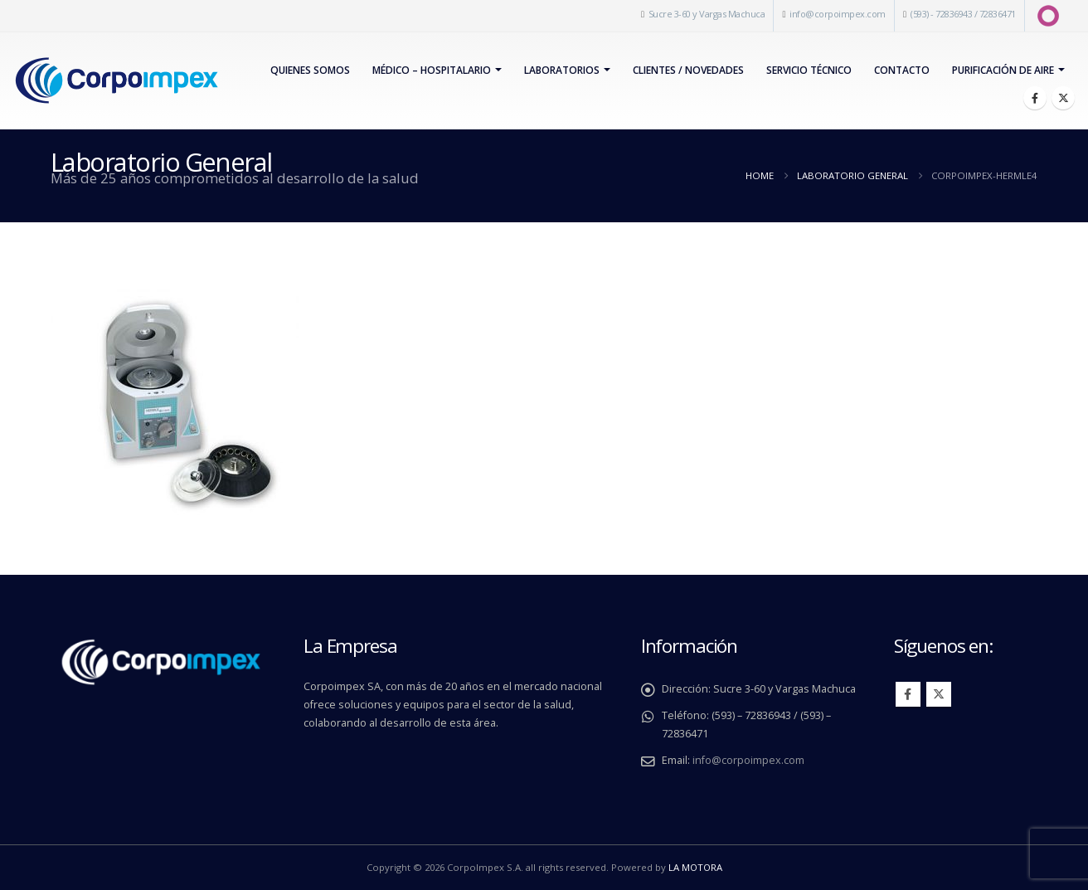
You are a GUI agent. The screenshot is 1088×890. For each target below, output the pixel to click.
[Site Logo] (116, 81)
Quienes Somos (310, 70)
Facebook (908, 694)
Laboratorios (562, 70)
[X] (1063, 97)
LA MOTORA (695, 867)
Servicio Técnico (809, 70)
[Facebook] (1035, 97)
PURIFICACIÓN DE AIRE (1003, 70)
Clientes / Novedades (688, 70)
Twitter (938, 694)
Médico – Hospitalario (431, 70)
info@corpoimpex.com (837, 13)
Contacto (902, 70)
